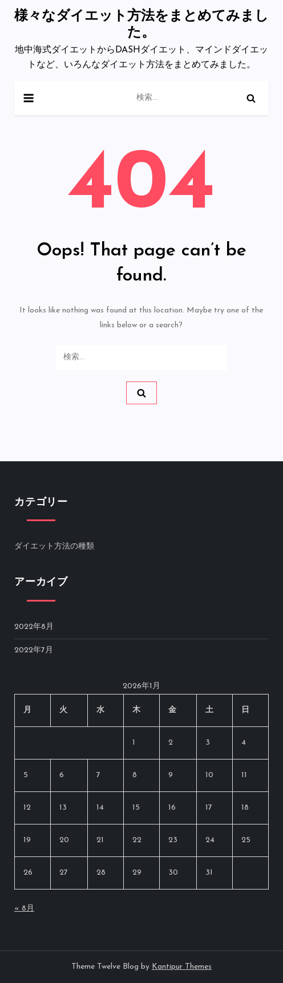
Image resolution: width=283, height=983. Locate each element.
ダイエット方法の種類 (54, 546)
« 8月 (24, 908)
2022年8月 (34, 627)
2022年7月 (33, 650)
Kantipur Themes (182, 966)
